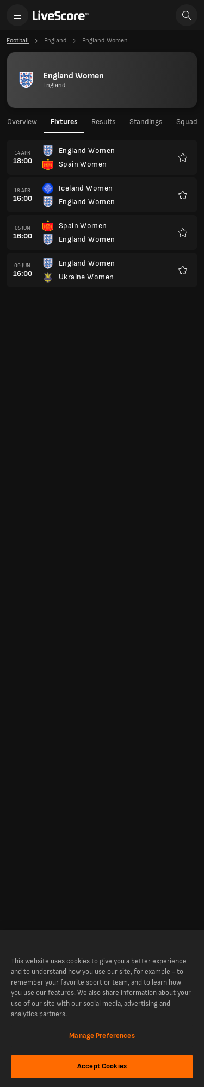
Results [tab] (103, 121)
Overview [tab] (22, 121)
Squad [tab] (186, 121)
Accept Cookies (102, 1066)
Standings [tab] (146, 121)
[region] (102, 1008)
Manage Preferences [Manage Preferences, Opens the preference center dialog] (101, 1035)
